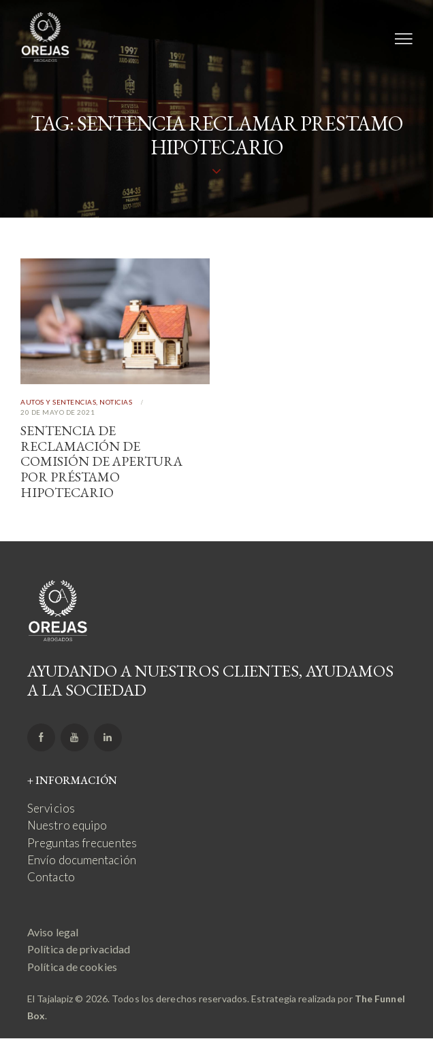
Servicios (51, 809)
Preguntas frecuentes (82, 843)
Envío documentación (81, 860)
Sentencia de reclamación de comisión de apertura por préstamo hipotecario (104, 462)
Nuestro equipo (67, 826)
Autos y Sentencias (58, 402)
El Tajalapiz (50, 999)
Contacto (51, 877)
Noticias (115, 402)
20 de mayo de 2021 (57, 412)
